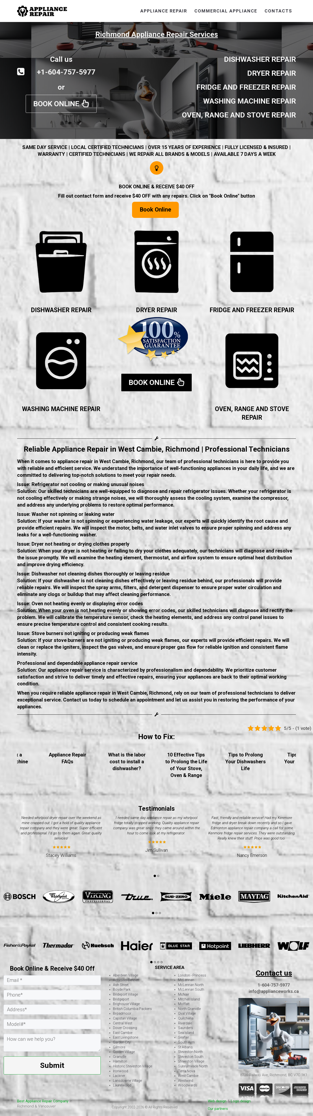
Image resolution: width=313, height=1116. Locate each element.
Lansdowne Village (127, 1081)
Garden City (122, 1042)
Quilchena (185, 1018)
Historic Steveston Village (132, 1066)
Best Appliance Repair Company (42, 1101)
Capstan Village (125, 1018)
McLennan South (191, 989)
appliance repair (163, 10)
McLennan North (191, 985)
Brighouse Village (126, 1004)
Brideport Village (125, 994)
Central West (122, 1023)
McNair (183, 994)
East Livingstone (125, 1037)
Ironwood (120, 1071)
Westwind (185, 1081)
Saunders (185, 1028)
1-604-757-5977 (274, 985)
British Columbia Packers (132, 1009)
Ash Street (121, 985)
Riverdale (185, 1023)
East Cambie (122, 1033)
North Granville (189, 1009)
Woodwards (187, 1085)
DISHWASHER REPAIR (61, 310)
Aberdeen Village (125, 975)
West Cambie (188, 1076)
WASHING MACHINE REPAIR (61, 409)
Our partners (218, 1108)
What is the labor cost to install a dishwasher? (127, 761)
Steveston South (190, 1057)
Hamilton (120, 1061)
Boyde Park (122, 989)
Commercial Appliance (225, 10)
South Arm (186, 1042)
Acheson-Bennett (126, 980)
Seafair (183, 1037)
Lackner (119, 1076)
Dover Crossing (125, 1028)
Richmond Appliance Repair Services (156, 34)
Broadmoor (122, 1013)
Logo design (241, 1101)
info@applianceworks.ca (274, 991)
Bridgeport (121, 999)
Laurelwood (122, 1085)
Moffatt (184, 1004)
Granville (119, 1057)
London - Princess (192, 975)
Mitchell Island (189, 999)
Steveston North (190, 1052)
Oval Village (187, 1013)
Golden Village (124, 1052)
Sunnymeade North (193, 1066)
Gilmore (119, 1047)
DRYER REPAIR (156, 310)
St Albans (185, 1047)
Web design (217, 1101)
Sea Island (186, 1033)
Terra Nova (186, 1071)
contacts (278, 10)
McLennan (186, 980)
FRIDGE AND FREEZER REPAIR (252, 310)
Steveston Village (191, 1061)
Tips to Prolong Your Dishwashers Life (245, 761)
